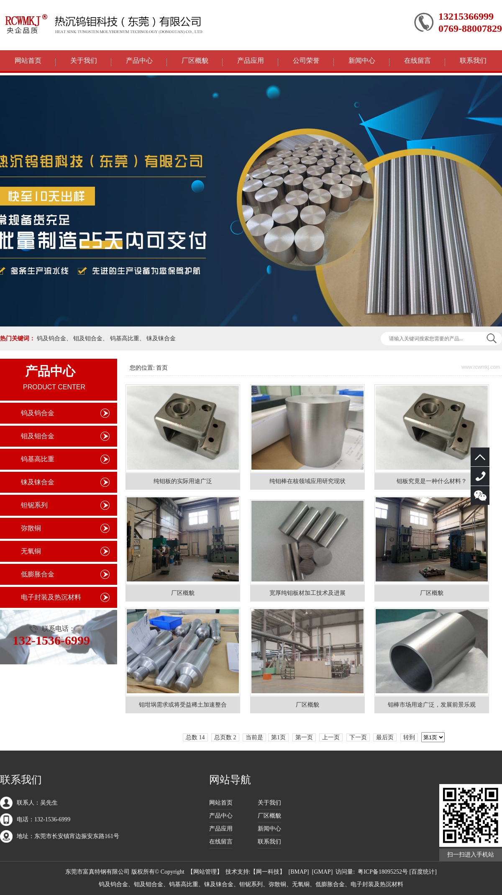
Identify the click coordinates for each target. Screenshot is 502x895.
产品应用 (250, 60)
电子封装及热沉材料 (51, 597)
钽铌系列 (34, 505)
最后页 (385, 737)
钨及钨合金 (51, 338)
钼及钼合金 (87, 338)
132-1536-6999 (480, 476)
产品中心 (139, 60)
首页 (162, 368)
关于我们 (83, 60)
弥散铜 (31, 528)
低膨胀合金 (37, 574)
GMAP (322, 872)
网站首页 (28, 60)
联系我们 (473, 60)
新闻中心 (361, 60)
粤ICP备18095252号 (383, 872)
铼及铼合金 (161, 338)
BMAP (298, 872)
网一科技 (267, 872)
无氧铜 (31, 551)
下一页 (358, 737)
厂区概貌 (195, 60)
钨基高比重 (124, 338)
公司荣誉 (306, 60)
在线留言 (417, 60)
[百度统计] (423, 872)
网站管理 (205, 872)
